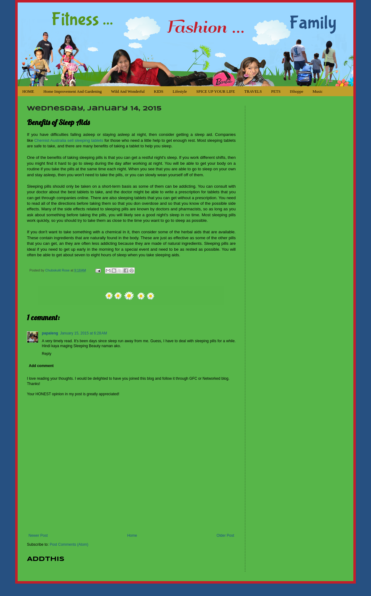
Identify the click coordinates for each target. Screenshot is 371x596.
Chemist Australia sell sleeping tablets (68, 140)
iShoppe (296, 91)
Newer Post (38, 535)
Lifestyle (179, 91)
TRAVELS (253, 91)
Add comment (41, 366)
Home (132, 535)
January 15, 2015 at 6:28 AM (83, 333)
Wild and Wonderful (128, 91)
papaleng (50, 333)
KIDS (158, 91)
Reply (46, 354)
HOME (28, 91)
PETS (276, 91)
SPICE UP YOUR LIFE (215, 91)
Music (317, 91)
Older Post (225, 535)
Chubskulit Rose (58, 270)
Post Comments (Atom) (69, 544)
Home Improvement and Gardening (72, 91)
